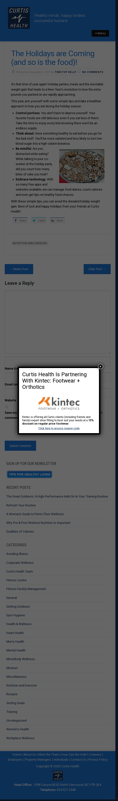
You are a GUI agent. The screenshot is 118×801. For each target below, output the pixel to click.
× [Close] (100, 366)
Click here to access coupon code (59, 428)
